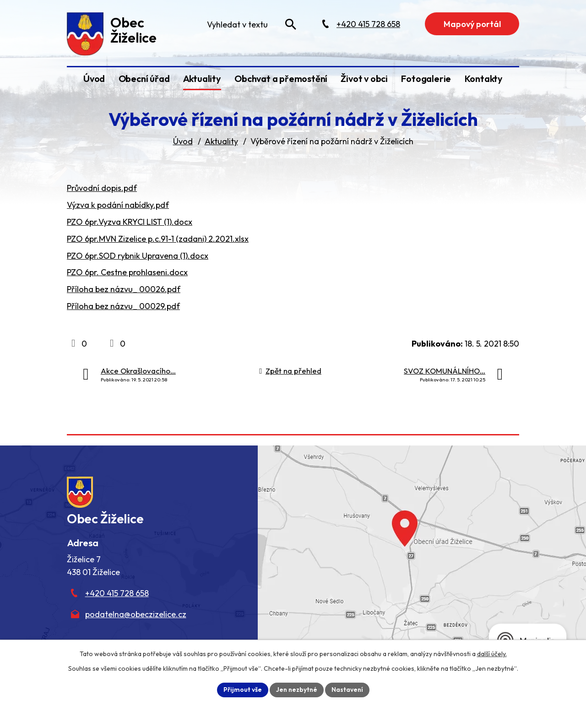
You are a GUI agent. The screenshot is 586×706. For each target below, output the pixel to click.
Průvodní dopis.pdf (102, 188)
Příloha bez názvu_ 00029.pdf (123, 306)
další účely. (492, 654)
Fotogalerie (426, 78)
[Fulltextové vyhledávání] (250, 24)
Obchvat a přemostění (280, 78)
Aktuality (202, 78)
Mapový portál (472, 24)
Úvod (94, 78)
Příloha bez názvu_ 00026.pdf (123, 289)
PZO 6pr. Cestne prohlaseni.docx (127, 272)
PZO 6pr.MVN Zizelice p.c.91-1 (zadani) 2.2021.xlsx (158, 239)
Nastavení (347, 689)
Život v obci (364, 78)
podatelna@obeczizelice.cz (135, 614)
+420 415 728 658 (117, 593)
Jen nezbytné (296, 689)
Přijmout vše (242, 689)
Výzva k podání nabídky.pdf (118, 205)
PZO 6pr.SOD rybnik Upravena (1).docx (137, 255)
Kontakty (484, 78)
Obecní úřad (144, 78)
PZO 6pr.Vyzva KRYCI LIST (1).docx (129, 222)
